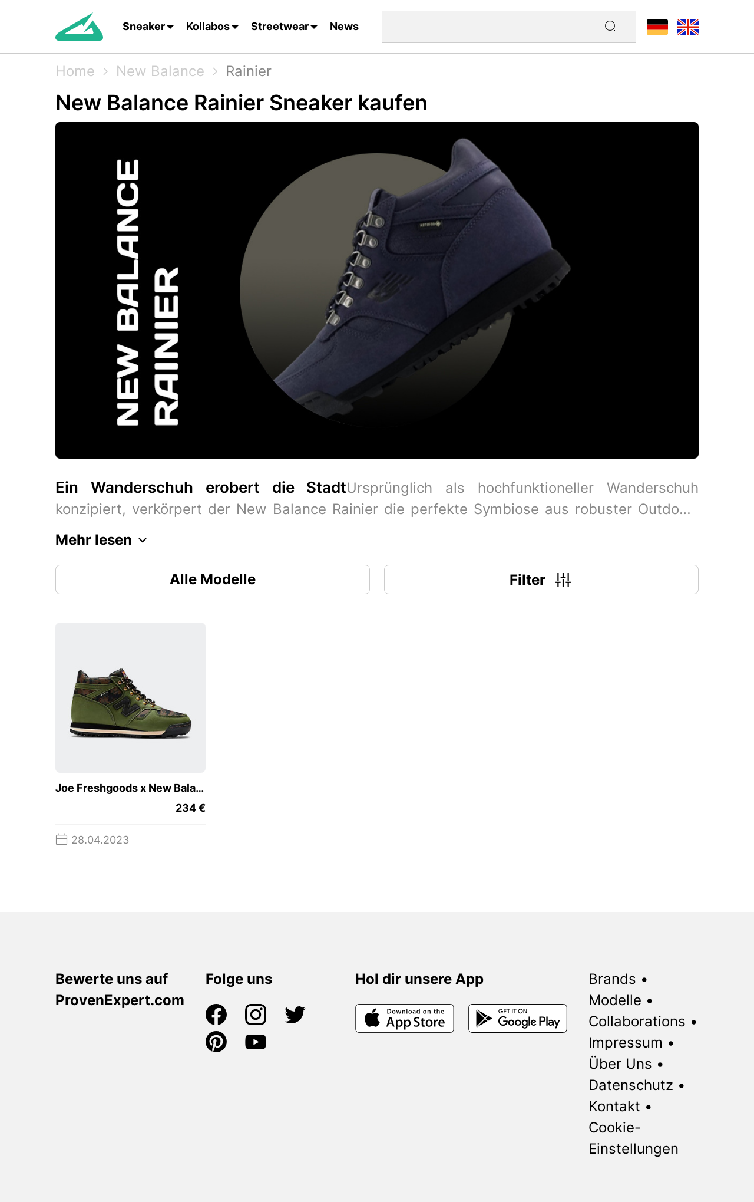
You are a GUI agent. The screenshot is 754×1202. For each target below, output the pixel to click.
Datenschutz (630, 1085)
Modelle (614, 1000)
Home (75, 71)
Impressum (625, 1042)
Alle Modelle (213, 579)
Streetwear (280, 26)
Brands (612, 978)
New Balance (160, 71)
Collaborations (637, 1021)
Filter (542, 579)
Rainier (249, 71)
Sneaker (144, 26)
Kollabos (208, 26)
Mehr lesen (104, 540)
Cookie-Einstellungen (633, 1138)
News (344, 26)
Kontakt (614, 1106)
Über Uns (620, 1063)
